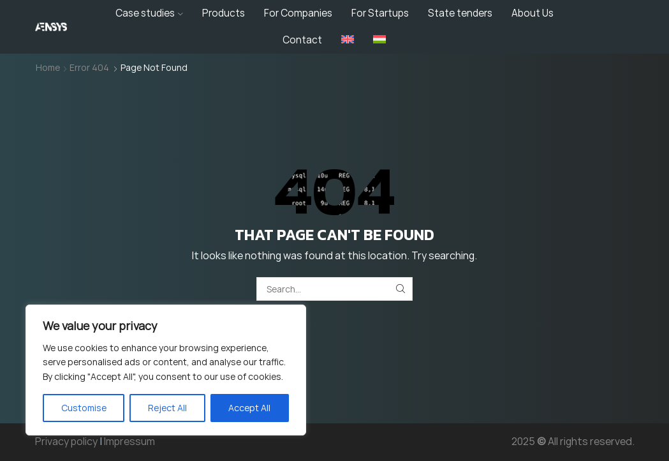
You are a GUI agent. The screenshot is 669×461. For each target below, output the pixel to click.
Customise (84, 408)
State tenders (460, 13)
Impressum (129, 441)
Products (223, 13)
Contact (302, 40)
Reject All (167, 408)
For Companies (298, 13)
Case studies (149, 13)
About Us (532, 13)
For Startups (380, 13)
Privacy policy (66, 441)
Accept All (249, 408)
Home (48, 67)
